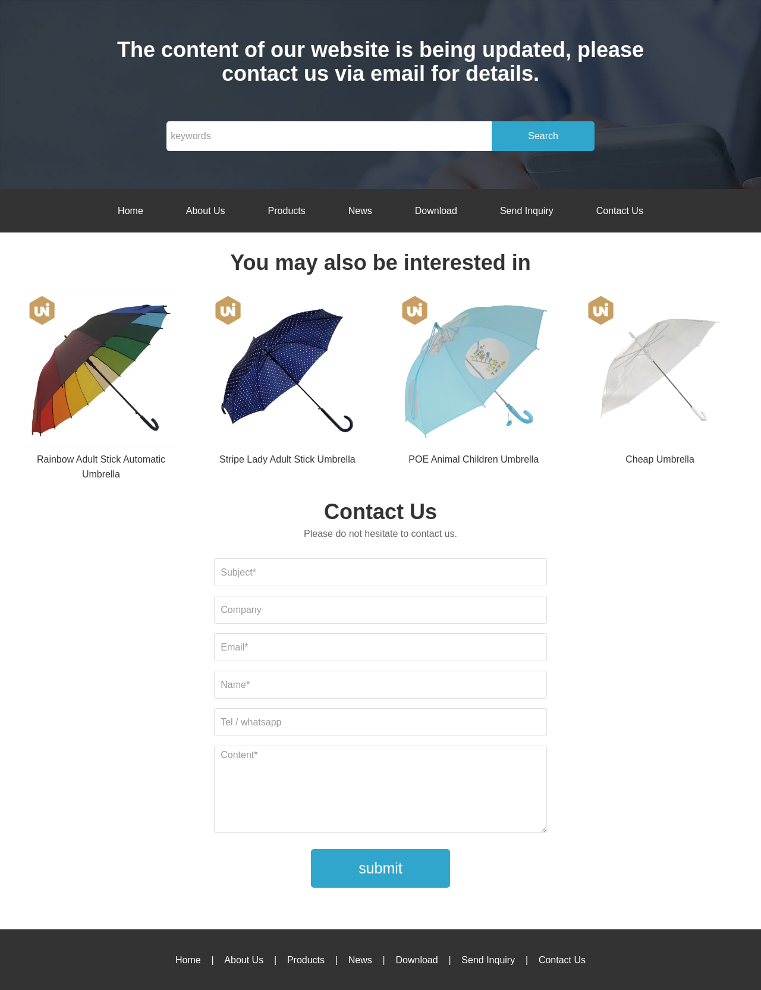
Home (130, 211)
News (360, 211)
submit (380, 868)
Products (287, 211)
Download (436, 211)
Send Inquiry (527, 211)
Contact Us (619, 211)
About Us (205, 211)
